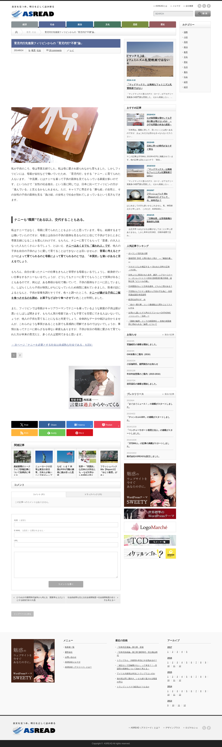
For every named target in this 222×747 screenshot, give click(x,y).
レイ (72, 50)
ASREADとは (161, 6)
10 (168, 666)
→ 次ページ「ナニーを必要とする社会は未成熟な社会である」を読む (52, 344)
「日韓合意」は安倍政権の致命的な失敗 (159, 220)
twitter (204, 6)
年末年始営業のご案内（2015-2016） (144, 374)
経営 (186, 82)
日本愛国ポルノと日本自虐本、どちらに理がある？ (150, 286)
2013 (169, 701)
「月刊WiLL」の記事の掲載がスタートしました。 (148, 445)
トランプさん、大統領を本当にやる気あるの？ (137, 660)
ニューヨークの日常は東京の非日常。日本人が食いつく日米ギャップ (43, 471)
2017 (169, 647)
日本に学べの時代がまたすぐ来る (159, 147)
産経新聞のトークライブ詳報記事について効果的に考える (22, 471)
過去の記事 (169, 335)
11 (174, 666)
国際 (186, 32)
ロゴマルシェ (191, 727)
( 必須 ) (20, 520)
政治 (80, 24)
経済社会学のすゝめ (137, 299)
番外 (186, 72)
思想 (135, 24)
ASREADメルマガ (72, 662)
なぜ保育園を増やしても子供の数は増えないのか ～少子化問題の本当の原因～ (159, 121)
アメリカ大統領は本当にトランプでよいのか (136, 673)
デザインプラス (172, 727)
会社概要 (189, 6)
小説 (186, 37)
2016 (169, 658)
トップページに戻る (22, 614)
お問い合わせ (70, 657)
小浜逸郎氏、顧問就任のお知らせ (142, 364)
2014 (169, 686)
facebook (209, 6)
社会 (52, 24)
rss (199, 6)
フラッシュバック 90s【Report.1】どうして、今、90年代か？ (158, 197)
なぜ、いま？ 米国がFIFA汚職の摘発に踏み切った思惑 (65, 471)
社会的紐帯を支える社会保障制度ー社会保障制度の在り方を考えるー (91, 598)
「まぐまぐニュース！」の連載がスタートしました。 (150, 405)
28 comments (55, 50)
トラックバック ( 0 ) (93, 494)
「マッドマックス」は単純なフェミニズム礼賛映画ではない (159, 172)
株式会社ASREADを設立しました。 (144, 456)
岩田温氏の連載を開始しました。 (142, 384)
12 (180, 666)
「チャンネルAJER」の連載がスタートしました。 (148, 419)
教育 (33, 50)
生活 (186, 67)
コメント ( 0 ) (39, 494)
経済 (25, 24)
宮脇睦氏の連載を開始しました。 (142, 344)
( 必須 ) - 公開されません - (29, 530)
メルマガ (176, 6)
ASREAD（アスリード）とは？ (78, 667)
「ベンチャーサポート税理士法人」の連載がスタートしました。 (150, 432)
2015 (169, 672)
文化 (107, 24)
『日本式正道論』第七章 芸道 (130, 647)
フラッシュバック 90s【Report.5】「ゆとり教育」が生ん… (108, 471)
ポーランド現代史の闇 (137, 253)
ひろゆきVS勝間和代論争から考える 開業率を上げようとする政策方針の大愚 (40, 598)
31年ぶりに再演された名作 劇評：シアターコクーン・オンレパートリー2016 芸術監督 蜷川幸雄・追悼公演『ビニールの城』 (150, 278)
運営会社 (68, 652)
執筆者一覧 (69, 647)
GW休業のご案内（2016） (139, 354)
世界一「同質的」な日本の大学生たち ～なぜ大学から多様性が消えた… (87, 472)
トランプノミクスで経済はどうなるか (133, 687)
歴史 (163, 24)
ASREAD (108, 743)
